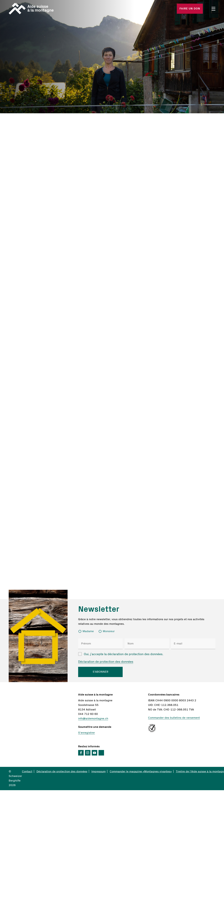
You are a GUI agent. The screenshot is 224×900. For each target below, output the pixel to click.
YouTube (94, 753)
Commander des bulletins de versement (174, 717)
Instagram (87, 753)
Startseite (42, 8)
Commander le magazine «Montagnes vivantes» (141, 771)
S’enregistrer (86, 732)
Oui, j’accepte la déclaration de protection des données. (123, 654)
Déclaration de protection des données (105, 661)
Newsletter (98, 609)
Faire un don (189, 8)
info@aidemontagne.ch (93, 718)
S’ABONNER (100, 671)
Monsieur (109, 631)
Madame (88, 631)
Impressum (98, 771)
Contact (27, 771)
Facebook (81, 753)
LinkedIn (101, 753)
